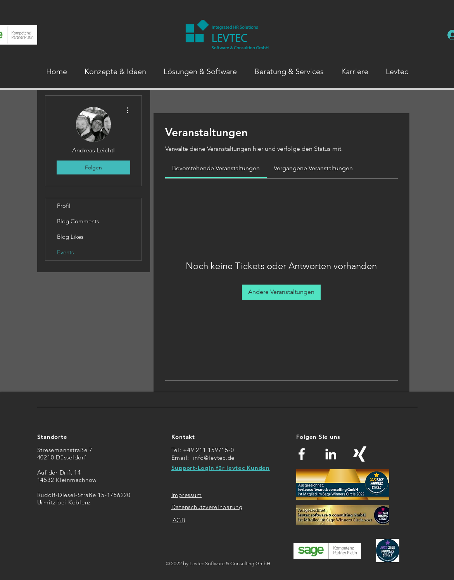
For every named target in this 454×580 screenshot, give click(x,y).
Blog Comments (78, 221)
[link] (216, 168)
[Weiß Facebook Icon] (301, 454)
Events (65, 252)
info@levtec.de (214, 457)
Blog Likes (70, 236)
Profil (64, 205)
